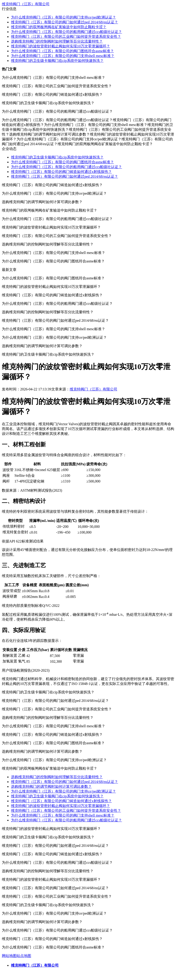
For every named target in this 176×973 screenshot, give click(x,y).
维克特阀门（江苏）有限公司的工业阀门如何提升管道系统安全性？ (66, 36)
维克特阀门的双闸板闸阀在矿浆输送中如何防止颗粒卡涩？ (58, 27)
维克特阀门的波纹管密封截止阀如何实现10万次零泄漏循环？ (60, 46)
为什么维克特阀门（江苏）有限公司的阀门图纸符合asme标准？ (62, 51)
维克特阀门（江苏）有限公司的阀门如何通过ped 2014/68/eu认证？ (64, 22)
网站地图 (9, 956)
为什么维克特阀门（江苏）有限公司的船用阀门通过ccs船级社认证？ (66, 32)
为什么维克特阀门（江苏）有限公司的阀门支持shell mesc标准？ (62, 56)
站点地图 (23, 956)
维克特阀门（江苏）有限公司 (26, 4)
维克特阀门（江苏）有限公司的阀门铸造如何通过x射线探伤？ (61, 172)
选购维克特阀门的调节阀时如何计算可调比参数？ (51, 786)
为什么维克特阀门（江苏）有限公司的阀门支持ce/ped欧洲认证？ (63, 17)
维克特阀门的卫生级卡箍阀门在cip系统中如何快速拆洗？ (57, 61)
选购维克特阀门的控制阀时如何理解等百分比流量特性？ (57, 41)
